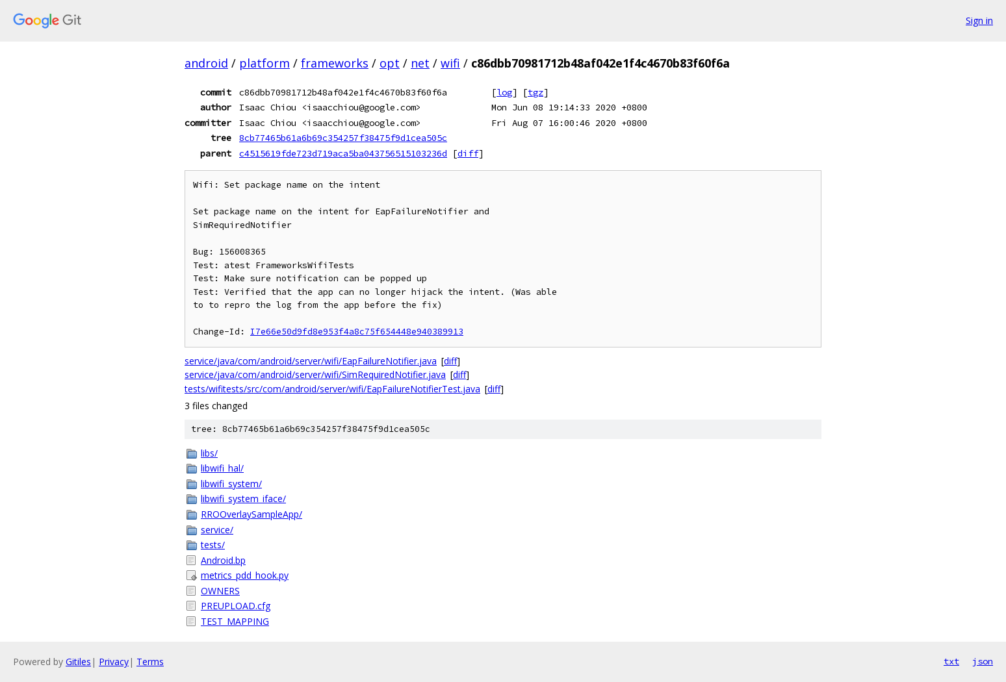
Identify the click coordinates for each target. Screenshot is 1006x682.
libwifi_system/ (231, 483)
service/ (217, 530)
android (206, 63)
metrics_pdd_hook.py (245, 575)
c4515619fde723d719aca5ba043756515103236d (343, 153)
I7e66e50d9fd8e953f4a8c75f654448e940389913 (356, 331)
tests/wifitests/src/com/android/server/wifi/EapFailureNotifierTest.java (332, 389)
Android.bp (223, 560)
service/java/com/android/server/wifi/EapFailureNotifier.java (311, 361)
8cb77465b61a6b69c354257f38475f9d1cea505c (343, 138)
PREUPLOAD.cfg (235, 606)
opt (390, 63)
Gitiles (78, 661)
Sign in (979, 20)
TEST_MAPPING (235, 621)
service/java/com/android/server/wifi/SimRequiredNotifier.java (315, 374)
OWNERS (220, 591)
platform (264, 63)
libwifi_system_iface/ (243, 498)
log (504, 92)
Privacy (114, 661)
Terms (150, 661)
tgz (535, 92)
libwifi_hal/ (222, 468)
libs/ (209, 453)
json (982, 661)
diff (468, 153)
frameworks (334, 63)
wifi (450, 63)
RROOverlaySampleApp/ (251, 514)
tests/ (213, 544)
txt (951, 661)
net (420, 63)
